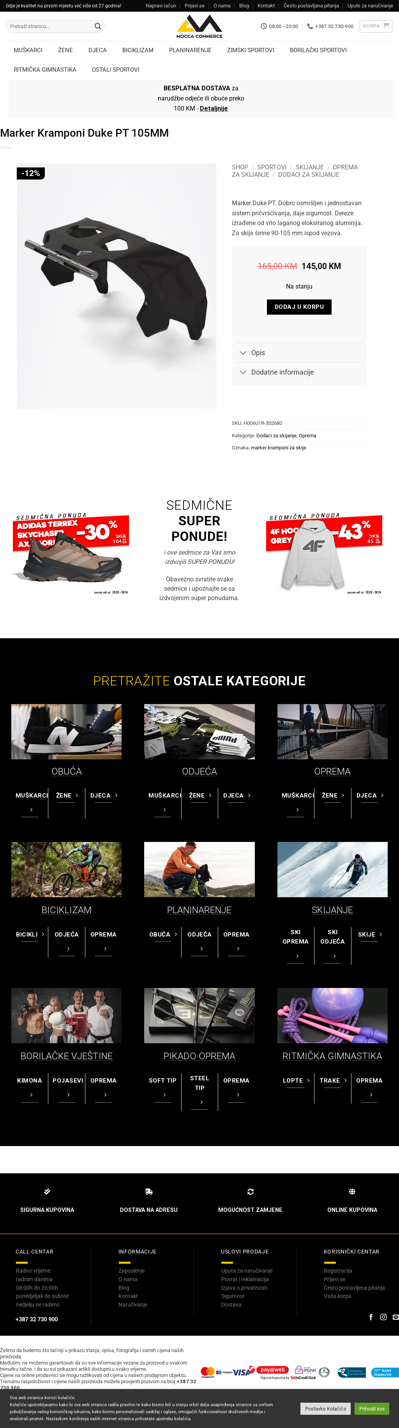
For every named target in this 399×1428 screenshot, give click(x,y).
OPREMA (332, 771)
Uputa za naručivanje (246, 1271)
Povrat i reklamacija (245, 1279)
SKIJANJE (332, 910)
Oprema (307, 435)
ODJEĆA (199, 771)
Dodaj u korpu (299, 306)
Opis (250, 353)
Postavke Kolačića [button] (325, 1409)
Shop (240, 167)
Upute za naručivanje (370, 6)
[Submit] (97, 26)
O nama (222, 6)
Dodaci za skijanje (308, 174)
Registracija (338, 1271)
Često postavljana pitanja (311, 6)
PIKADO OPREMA (199, 1056)
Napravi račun (161, 6)
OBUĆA (66, 771)
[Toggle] (243, 353)
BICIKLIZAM (67, 910)
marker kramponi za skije (278, 448)
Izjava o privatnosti (244, 1288)
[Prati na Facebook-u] (370, 1317)
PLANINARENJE (199, 910)
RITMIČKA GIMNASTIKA (332, 1056)
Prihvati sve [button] (372, 1409)
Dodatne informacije (275, 372)
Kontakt (266, 6)
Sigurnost (233, 1296)
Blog (244, 6)
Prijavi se (195, 6)
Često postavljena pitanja (354, 1288)
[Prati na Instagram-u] (383, 1317)
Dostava (231, 1304)
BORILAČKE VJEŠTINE (67, 1056)
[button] (376, 26)
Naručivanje (132, 1304)
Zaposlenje (131, 1271)
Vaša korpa (337, 1296)
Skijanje (310, 167)
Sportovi (271, 167)
